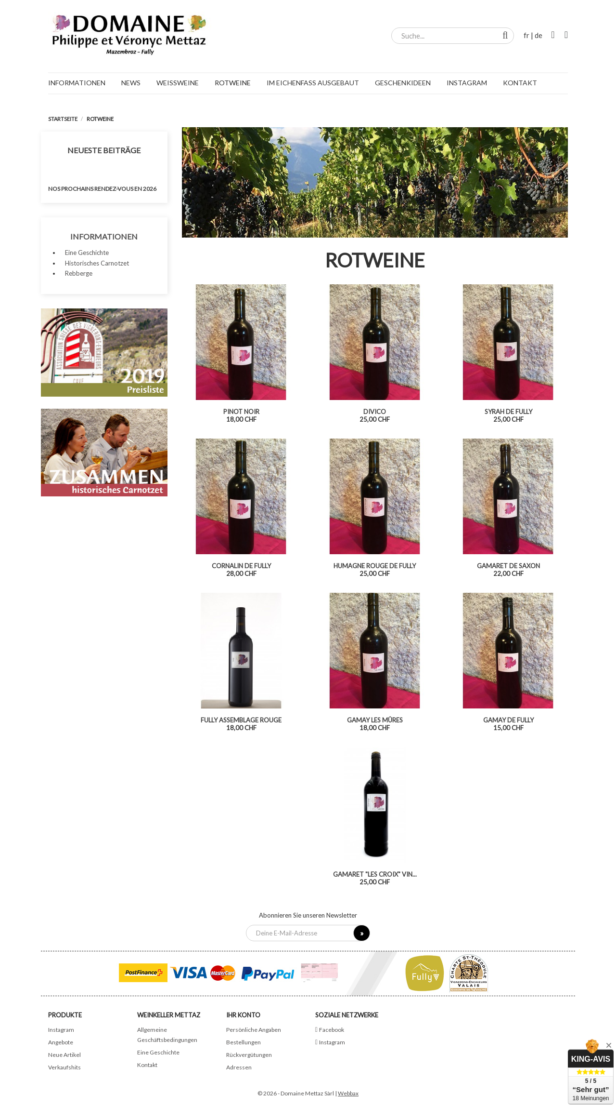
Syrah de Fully (508, 411)
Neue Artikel (64, 1054)
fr (526, 35)
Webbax (348, 1093)
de (538, 35)
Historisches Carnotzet (97, 263)
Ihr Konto (243, 1015)
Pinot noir (241, 411)
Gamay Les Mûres (375, 720)
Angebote (60, 1042)
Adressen (239, 1067)
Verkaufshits (64, 1067)
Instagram (61, 1029)
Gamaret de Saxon (508, 566)
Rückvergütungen (249, 1054)
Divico (374, 411)
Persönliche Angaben (253, 1029)
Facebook (331, 1029)
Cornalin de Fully (241, 566)
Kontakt (147, 1064)
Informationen (104, 236)
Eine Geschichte (87, 252)
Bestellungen (243, 1042)
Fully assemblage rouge (241, 720)
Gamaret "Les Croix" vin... (375, 874)
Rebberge (78, 273)
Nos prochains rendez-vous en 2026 (102, 188)
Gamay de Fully (508, 720)
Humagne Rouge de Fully (375, 566)
